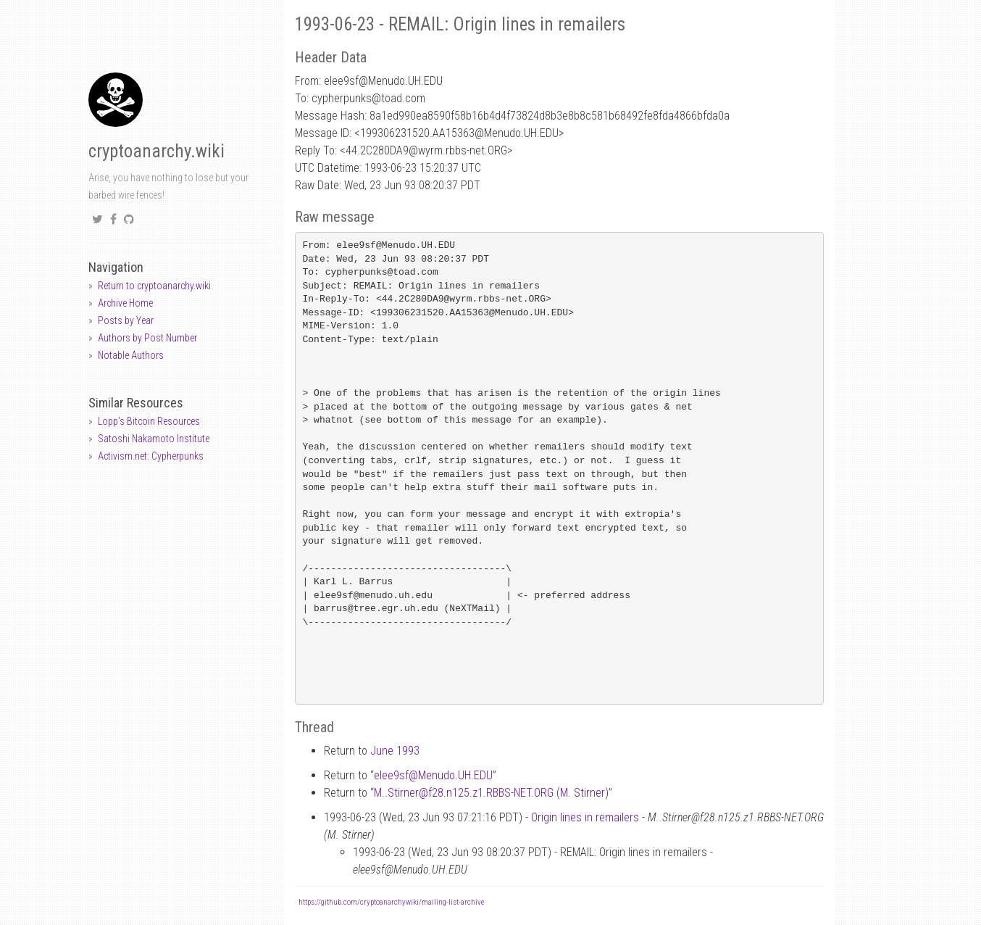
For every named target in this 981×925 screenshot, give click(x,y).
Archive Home (125, 303)
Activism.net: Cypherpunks (151, 456)
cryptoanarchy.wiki (156, 151)
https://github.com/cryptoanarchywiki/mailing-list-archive (391, 902)
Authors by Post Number (147, 338)
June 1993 (394, 751)
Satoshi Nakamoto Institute (153, 438)
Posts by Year (126, 320)
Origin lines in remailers (585, 817)
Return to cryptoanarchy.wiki (154, 285)
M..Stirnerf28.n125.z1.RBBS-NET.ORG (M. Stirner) (491, 793)
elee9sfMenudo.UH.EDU (433, 775)
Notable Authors (131, 355)
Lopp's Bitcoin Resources (149, 421)
